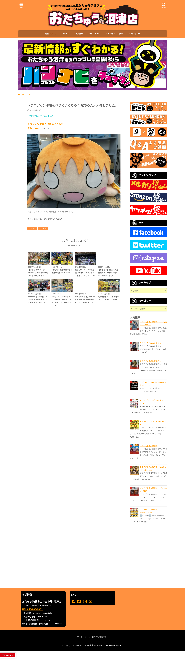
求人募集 (79, 34)
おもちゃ (44, 228)
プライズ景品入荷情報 (149, 446)
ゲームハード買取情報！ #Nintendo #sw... (149, 510)
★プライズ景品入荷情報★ (150, 343)
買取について (50, 34)
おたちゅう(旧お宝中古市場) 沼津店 (91, 645)
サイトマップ (82, 637)
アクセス (65, 34)
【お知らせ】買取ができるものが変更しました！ (153, 383)
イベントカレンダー (114, 34)
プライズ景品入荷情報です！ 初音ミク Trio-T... (153, 323)
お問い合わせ (134, 34)
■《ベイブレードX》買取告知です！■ (152, 401)
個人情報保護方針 (99, 637)
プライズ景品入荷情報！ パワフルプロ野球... (153, 489)
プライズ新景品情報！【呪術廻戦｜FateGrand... (153, 468)
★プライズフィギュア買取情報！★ (153, 423)
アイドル (33, 228)
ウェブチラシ (94, 34)
